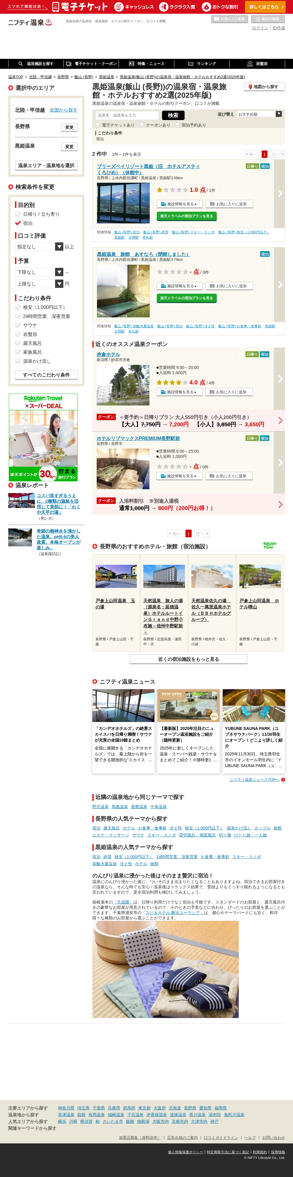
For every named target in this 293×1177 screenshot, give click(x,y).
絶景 (107, 856)
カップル (262, 828)
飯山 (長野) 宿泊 (127, 232)
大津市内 (199, 1121)
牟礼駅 (147, 237)
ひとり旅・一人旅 (250, 835)
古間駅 (133, 237)
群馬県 (129, 1108)
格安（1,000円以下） (204, 828)
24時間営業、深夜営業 (177, 856)
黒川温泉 (197, 1114)
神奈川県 (66, 1108)
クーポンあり (158, 125)
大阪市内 (160, 1121)
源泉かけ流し (239, 828)
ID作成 (279, 27)
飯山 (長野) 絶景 (156, 232)
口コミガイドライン (221, 1138)
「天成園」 (123, 902)
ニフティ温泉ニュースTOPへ (255, 779)
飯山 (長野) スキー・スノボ (193, 232)
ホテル (129, 828)
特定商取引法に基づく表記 (228, 1152)
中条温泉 (158, 806)
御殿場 (143, 1121)
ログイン (260, 27)
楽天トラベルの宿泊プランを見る (186, 216)
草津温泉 (66, 1114)
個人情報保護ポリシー (185, 1152)
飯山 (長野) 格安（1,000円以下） (244, 232)
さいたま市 (113, 1121)
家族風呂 (32, 352)
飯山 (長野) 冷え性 (200, 326)
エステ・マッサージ (110, 835)
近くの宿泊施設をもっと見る (188, 659)
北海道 (175, 1108)
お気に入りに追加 (231, 204)
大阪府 (160, 1108)
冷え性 (176, 828)
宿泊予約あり (194, 125)
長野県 (190, 1108)
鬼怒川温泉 (234, 1114)
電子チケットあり (118, 125)
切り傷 (225, 835)
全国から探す (64, 109)
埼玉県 (83, 1108)
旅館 (278, 828)
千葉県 (99, 1108)
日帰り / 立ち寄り (41, 214)
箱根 (81, 1114)
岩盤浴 (30, 334)
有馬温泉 (96, 1114)
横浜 (62, 1121)
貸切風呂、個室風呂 (197, 835)
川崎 (73, 1121)
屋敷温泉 (139, 806)
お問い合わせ (273, 1138)
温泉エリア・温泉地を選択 (46, 165)
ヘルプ (250, 1138)
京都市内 (180, 1121)
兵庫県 (114, 1108)
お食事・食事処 (152, 828)
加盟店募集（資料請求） (140, 1138)
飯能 (130, 1121)
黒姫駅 (119, 237)
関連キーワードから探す (32, 1128)
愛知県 (205, 1108)
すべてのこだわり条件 (46, 374)
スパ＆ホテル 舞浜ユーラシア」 (175, 912)
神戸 (214, 1121)
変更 (69, 127)
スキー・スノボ (161, 835)
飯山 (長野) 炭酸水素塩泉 (134, 326)
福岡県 (220, 1108)
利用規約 (260, 1152)
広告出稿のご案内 (182, 1138)
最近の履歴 (268, 19)
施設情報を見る (180, 204)
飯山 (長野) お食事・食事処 (239, 326)
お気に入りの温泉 (229, 19)
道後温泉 (178, 1114)
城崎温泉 (116, 1114)
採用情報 (278, 1152)
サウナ (138, 835)
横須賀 (86, 1121)
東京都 (144, 1108)
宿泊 (96, 828)
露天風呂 (111, 828)
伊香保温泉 (156, 1114)
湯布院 (215, 1114)
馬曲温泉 (120, 806)
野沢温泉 (100, 806)
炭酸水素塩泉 (104, 863)
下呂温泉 (135, 1114)
